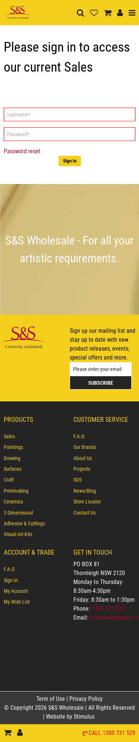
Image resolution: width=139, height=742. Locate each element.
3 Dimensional (18, 513)
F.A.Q (78, 436)
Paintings (13, 447)
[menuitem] (35, 436)
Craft (9, 480)
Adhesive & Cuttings (24, 523)
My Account (16, 591)
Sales (9, 436)
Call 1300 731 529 (112, 733)
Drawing (12, 458)
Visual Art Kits (18, 534)
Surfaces (12, 469)
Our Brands (84, 447)
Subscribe (100, 383)
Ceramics (13, 502)
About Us (82, 458)
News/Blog (84, 491)
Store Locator (87, 502)
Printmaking (16, 491)
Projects (81, 469)
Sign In (69, 161)
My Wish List (17, 602)
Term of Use (51, 698)
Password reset (22, 151)
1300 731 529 (108, 608)
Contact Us (84, 513)
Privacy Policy (86, 698)
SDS (77, 480)
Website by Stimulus (71, 716)
